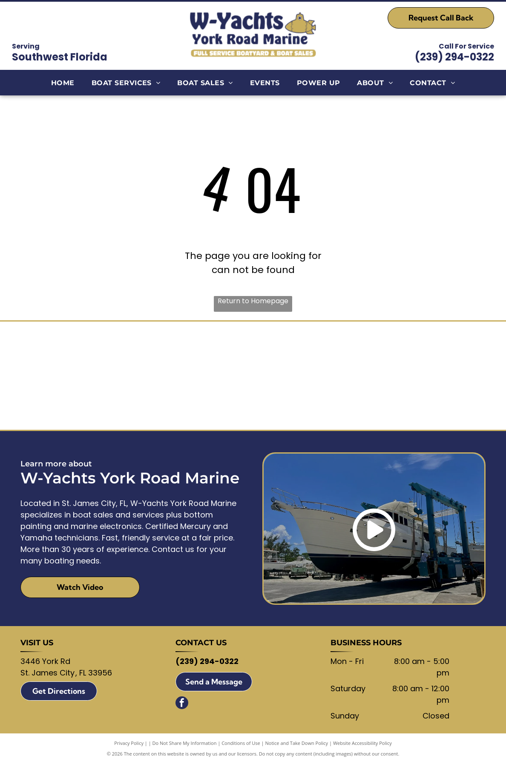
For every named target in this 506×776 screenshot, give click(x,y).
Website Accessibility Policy (362, 756)
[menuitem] (63, 83)
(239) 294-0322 (454, 57)
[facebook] (181, 716)
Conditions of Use (240, 756)
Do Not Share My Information (184, 756)
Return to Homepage (253, 301)
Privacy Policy (129, 756)
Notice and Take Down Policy (296, 756)
